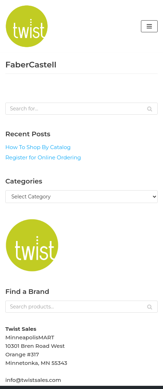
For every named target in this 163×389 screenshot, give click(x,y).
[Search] (81, 109)
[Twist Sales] (26, 26)
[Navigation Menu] (149, 26)
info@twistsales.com (33, 380)
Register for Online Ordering (43, 157)
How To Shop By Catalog (38, 147)
